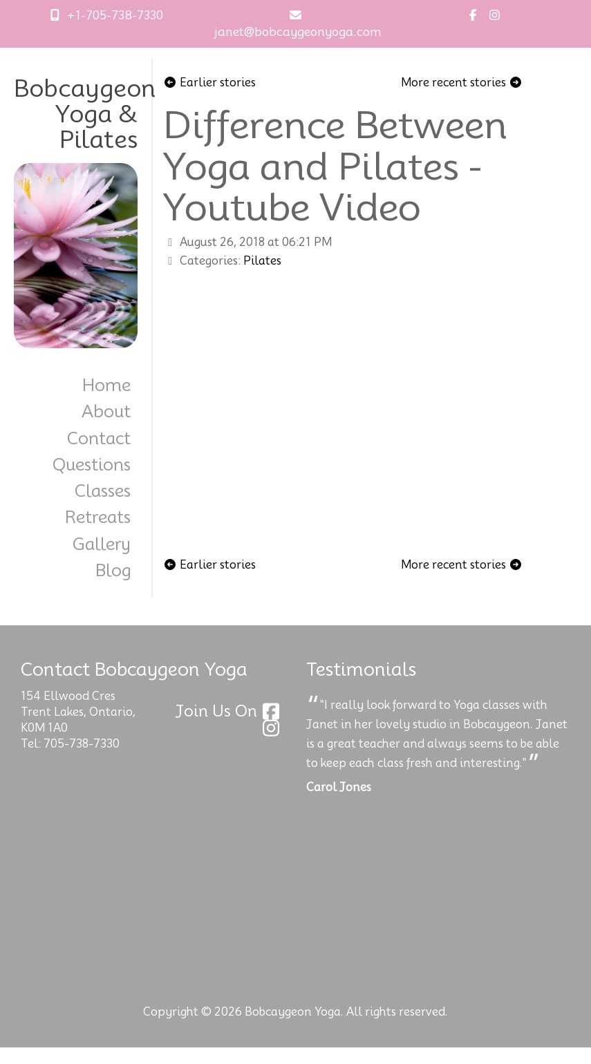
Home (106, 385)
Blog (113, 570)
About (106, 411)
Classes (103, 491)
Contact (99, 438)
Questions (92, 465)
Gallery (102, 544)
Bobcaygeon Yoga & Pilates (85, 114)
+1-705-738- (92, 15)
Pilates (262, 260)
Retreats (98, 517)
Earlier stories (209, 82)
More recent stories (462, 82)
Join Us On (230, 711)
